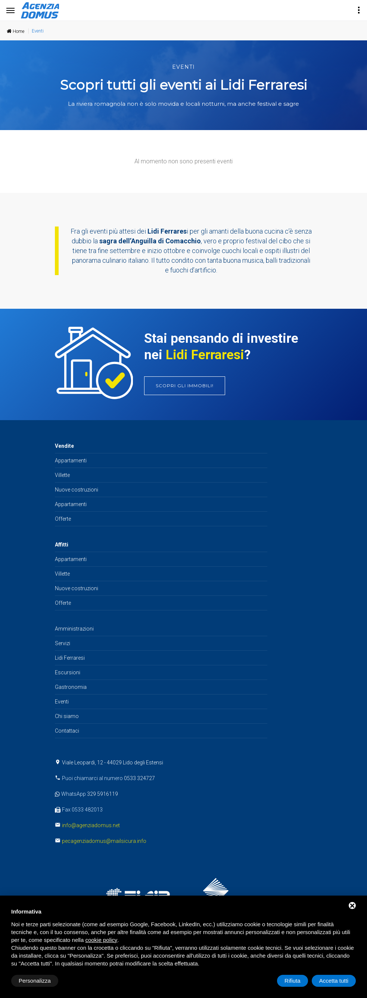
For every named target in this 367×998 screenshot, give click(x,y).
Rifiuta (292, 980)
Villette (62, 475)
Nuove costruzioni (76, 490)
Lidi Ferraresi (70, 658)
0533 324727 (139, 778)
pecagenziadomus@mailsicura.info (104, 841)
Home (15, 31)
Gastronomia (71, 687)
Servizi (62, 643)
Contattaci (67, 731)
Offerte (63, 519)
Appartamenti (71, 460)
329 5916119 (102, 794)
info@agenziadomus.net (91, 825)
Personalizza (35, 980)
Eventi (62, 702)
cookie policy (101, 940)
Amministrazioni (74, 629)
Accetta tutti (333, 980)
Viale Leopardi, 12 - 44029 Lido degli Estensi (112, 763)
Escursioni (67, 672)
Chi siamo (67, 716)
